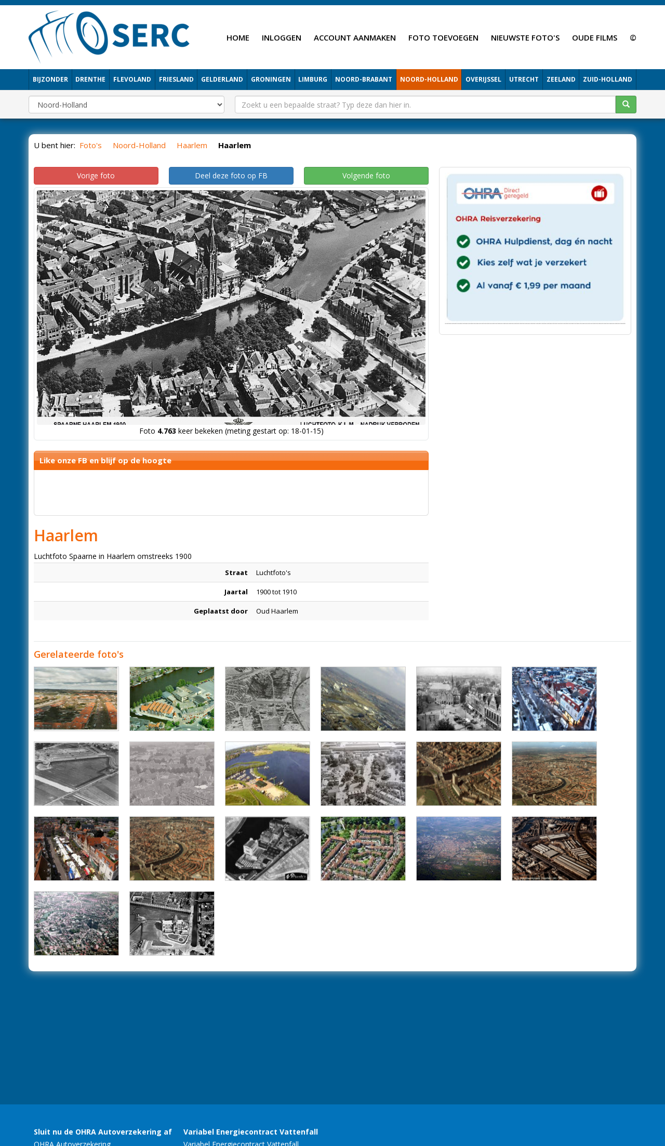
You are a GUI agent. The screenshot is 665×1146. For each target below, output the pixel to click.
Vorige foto (96, 175)
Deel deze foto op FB (231, 175)
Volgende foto (366, 175)
